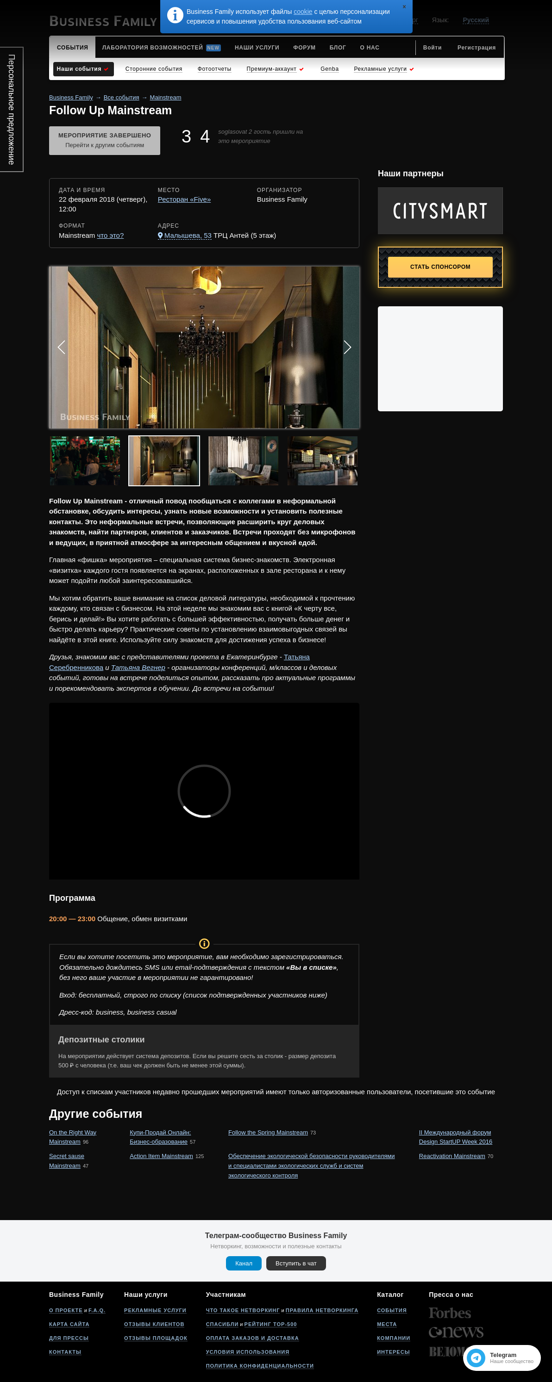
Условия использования (247, 1352)
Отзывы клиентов (154, 1324)
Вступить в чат (296, 1263)
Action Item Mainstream (161, 1156)
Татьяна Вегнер (138, 667)
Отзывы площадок (156, 1338)
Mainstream (166, 97)
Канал (243, 1263)
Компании (393, 1338)
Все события (121, 97)
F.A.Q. (97, 1310)
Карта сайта (69, 1324)
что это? (110, 235)
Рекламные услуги (155, 1310)
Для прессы (69, 1338)
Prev (61, 347)
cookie (303, 11)
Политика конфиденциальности (260, 1366)
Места (387, 1324)
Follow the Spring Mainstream (268, 1132)
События (392, 1310)
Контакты (65, 1352)
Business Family (71, 97)
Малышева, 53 (188, 235)
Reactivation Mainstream (452, 1156)
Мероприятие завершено (104, 141)
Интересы (393, 1352)
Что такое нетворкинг (243, 1310)
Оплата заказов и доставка (252, 1338)
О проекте (66, 1310)
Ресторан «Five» (184, 199)
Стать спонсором (440, 267)
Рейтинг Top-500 (271, 1324)
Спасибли (222, 1324)
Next (347, 347)
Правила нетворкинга (322, 1310)
